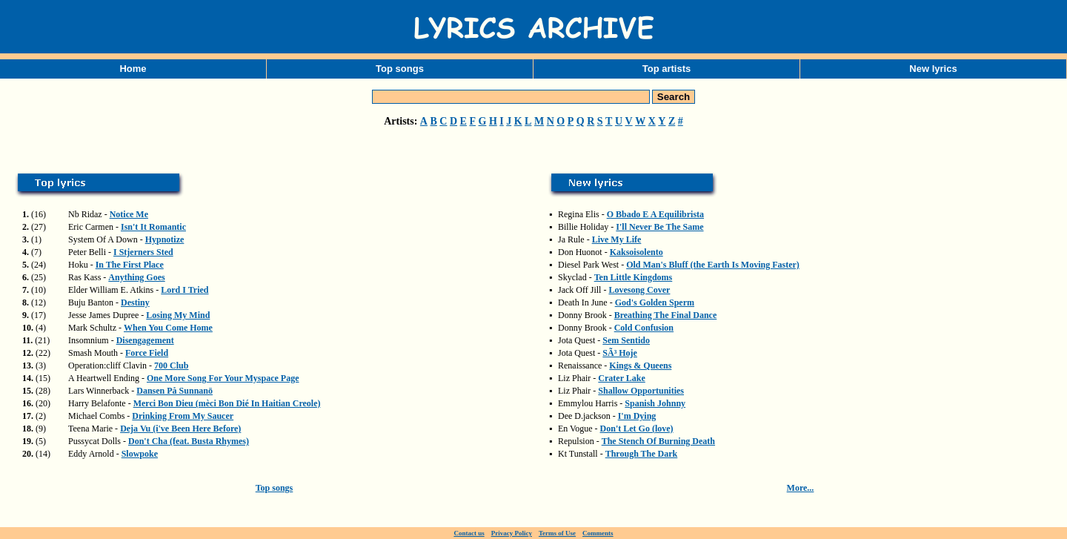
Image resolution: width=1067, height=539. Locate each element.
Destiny (135, 302)
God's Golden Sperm (654, 302)
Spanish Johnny (655, 403)
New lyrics (933, 68)
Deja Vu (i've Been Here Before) (180, 428)
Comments (598, 533)
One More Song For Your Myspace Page (223, 378)
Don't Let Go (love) (637, 428)
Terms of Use (557, 533)
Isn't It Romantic (153, 227)
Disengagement (145, 340)
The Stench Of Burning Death (658, 441)
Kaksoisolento (636, 252)
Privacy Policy (511, 533)
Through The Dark (641, 454)
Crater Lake (621, 378)
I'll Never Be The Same (659, 227)
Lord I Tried (184, 290)
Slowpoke (140, 454)
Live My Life (617, 239)
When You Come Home (168, 328)
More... (800, 488)
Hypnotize (165, 239)
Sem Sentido (626, 340)
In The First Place (130, 264)
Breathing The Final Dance (665, 315)
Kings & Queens (640, 365)
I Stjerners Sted (143, 252)
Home (132, 68)
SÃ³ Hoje (619, 353)
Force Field (146, 353)
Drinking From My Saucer (182, 416)
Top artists (666, 68)
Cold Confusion (644, 328)
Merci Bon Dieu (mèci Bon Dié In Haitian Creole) (227, 403)
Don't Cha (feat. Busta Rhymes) (188, 441)
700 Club (171, 365)
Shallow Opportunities (641, 391)
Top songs (400, 68)
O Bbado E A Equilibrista (655, 214)
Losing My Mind (178, 315)
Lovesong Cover (639, 290)
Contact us (468, 533)
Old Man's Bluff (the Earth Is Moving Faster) (713, 264)
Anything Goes (136, 277)
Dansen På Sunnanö (174, 391)
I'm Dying (637, 416)
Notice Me (129, 214)
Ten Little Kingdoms (633, 277)
